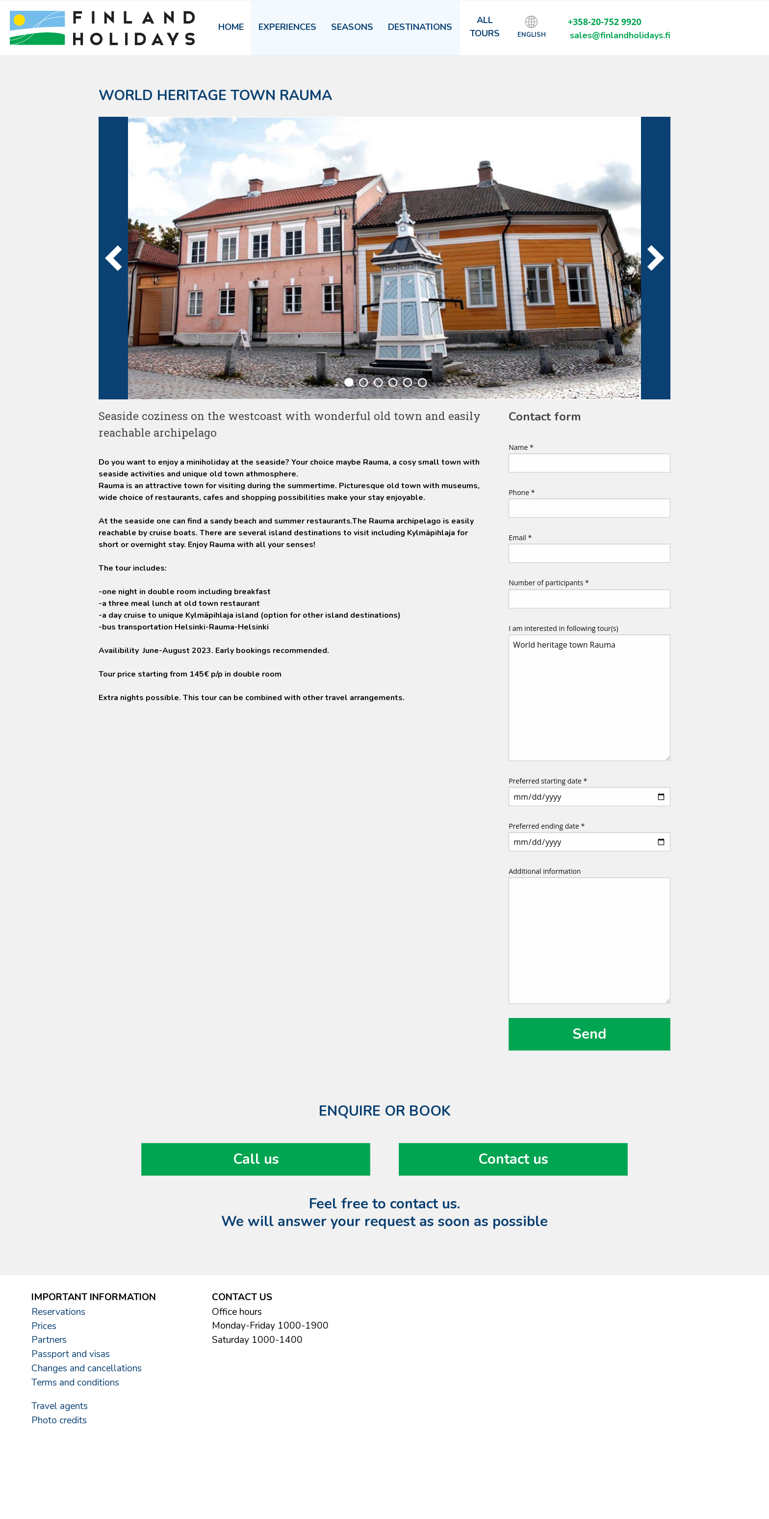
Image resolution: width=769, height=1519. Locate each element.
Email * (589, 548)
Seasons (352, 27)
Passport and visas (70, 1354)
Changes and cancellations (86, 1368)
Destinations (420, 27)
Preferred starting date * (589, 791)
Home (231, 27)
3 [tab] (378, 383)
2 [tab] (363, 383)
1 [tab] (349, 383)
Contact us (513, 1159)
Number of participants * (589, 593)
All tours (485, 26)
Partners (49, 1340)
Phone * (589, 503)
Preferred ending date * (589, 836)
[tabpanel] (384, 258)
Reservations (58, 1312)
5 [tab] (407, 383)
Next (655, 258)
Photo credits (59, 1420)
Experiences (287, 27)
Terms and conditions (75, 1382)
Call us (256, 1159)
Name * (589, 457)
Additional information (589, 935)
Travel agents (59, 1406)
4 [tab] (393, 383)
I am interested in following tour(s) (589, 692)
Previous (113, 258)
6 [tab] (422, 383)
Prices (43, 1326)
